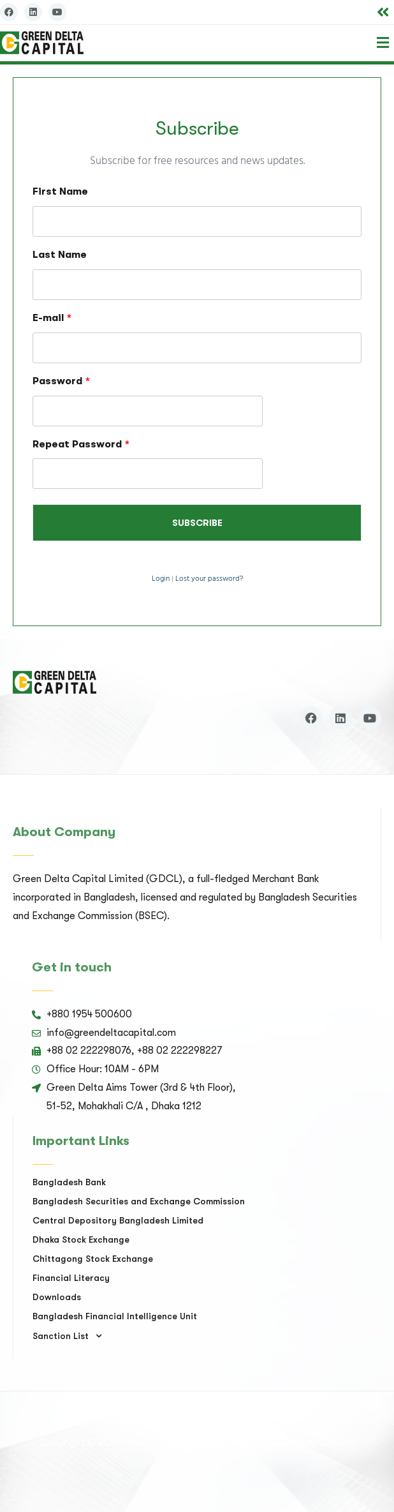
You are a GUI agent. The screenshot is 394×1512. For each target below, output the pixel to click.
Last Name (60, 254)
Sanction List (70, 1336)
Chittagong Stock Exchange (93, 1259)
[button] (383, 12)
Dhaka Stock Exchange (81, 1239)
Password (61, 381)
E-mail (52, 318)
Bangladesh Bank (69, 1182)
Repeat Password (81, 444)
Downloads (57, 1297)
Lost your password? (209, 579)
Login (161, 579)
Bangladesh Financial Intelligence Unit (115, 1316)
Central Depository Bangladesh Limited (118, 1220)
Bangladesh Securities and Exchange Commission (139, 1201)
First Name (60, 191)
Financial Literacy (71, 1278)
